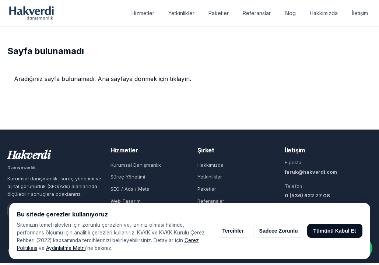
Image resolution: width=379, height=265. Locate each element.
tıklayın (180, 78)
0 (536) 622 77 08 (307, 195)
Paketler (218, 13)
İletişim (360, 13)
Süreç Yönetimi (127, 177)
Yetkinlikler (181, 13)
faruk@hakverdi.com (311, 172)
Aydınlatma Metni (66, 248)
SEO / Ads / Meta (130, 189)
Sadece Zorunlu (278, 231)
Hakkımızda (324, 13)
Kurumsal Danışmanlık (135, 165)
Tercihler (232, 231)
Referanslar (257, 13)
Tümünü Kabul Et (334, 231)
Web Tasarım (125, 201)
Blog (290, 13)
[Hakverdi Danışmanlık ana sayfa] (31, 13)
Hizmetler (142, 13)
